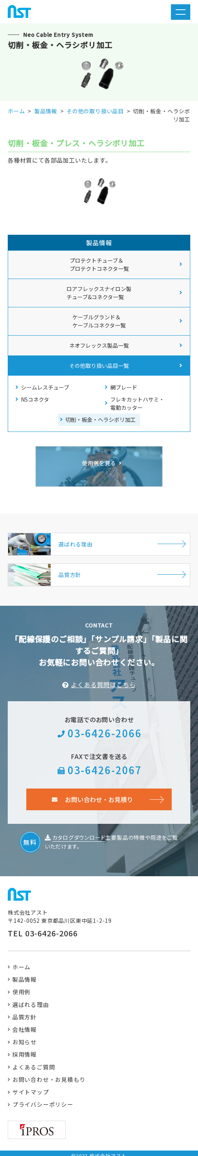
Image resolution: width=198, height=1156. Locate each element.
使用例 (22, 985)
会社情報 (25, 1023)
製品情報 (25, 972)
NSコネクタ (35, 399)
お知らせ (25, 1036)
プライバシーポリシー (43, 1100)
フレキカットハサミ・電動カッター (137, 403)
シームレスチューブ (45, 387)
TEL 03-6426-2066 (43, 925)
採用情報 (25, 1049)
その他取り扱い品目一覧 (99, 365)
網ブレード (123, 387)
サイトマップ (31, 1087)
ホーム (22, 959)
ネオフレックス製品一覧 (99, 345)
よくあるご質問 (34, 1062)
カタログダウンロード (78, 830)
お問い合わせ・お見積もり (49, 1075)
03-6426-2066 (105, 725)
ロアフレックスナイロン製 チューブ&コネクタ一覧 (99, 293)
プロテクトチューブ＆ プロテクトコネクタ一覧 (99, 264)
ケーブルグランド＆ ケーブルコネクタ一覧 (99, 321)
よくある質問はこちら (103, 676)
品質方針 (25, 1011)
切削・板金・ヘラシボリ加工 (100, 419)
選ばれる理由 (31, 998)
